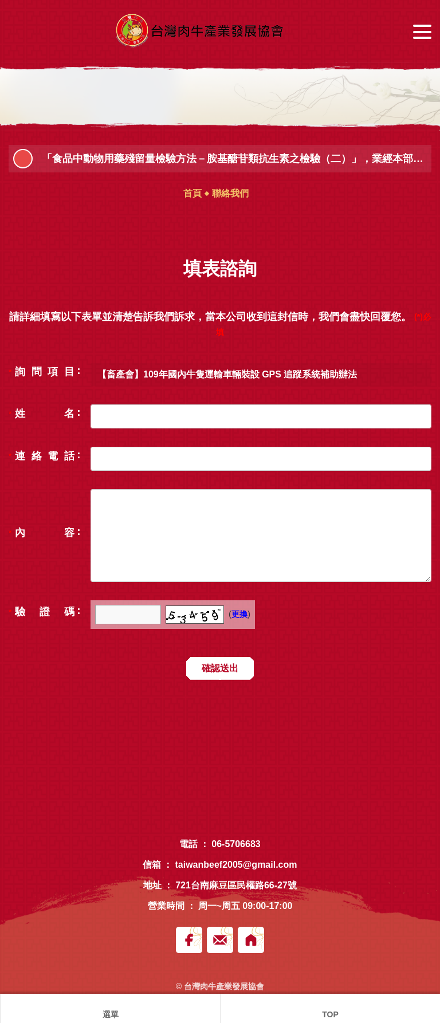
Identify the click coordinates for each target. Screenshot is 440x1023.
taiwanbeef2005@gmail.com (236, 864)
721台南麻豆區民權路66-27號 (236, 885)
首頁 (192, 193)
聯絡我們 (230, 193)
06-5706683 (235, 844)
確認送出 (220, 668)
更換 (239, 614)
